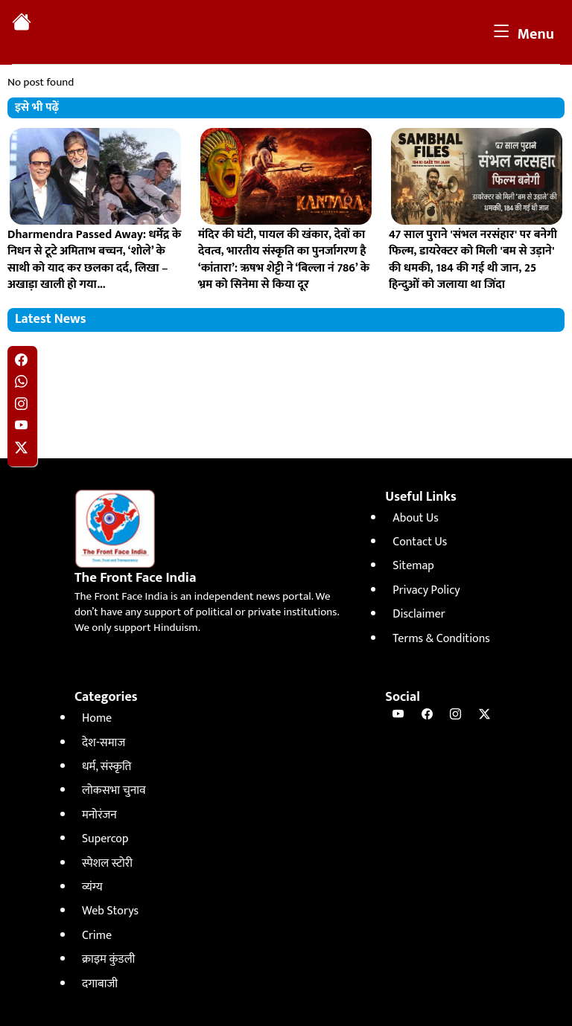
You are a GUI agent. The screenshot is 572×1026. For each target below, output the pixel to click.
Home (97, 718)
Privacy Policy (426, 590)
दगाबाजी (100, 984)
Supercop (105, 839)
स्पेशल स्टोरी (107, 863)
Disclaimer (419, 614)
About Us (415, 518)
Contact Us (420, 542)
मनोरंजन (99, 815)
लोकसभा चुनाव (114, 790)
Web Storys (110, 911)
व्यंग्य (92, 887)
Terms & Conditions (441, 639)
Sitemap (413, 566)
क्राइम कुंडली (108, 959)
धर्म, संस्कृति (106, 767)
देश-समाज (103, 743)
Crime (97, 936)
